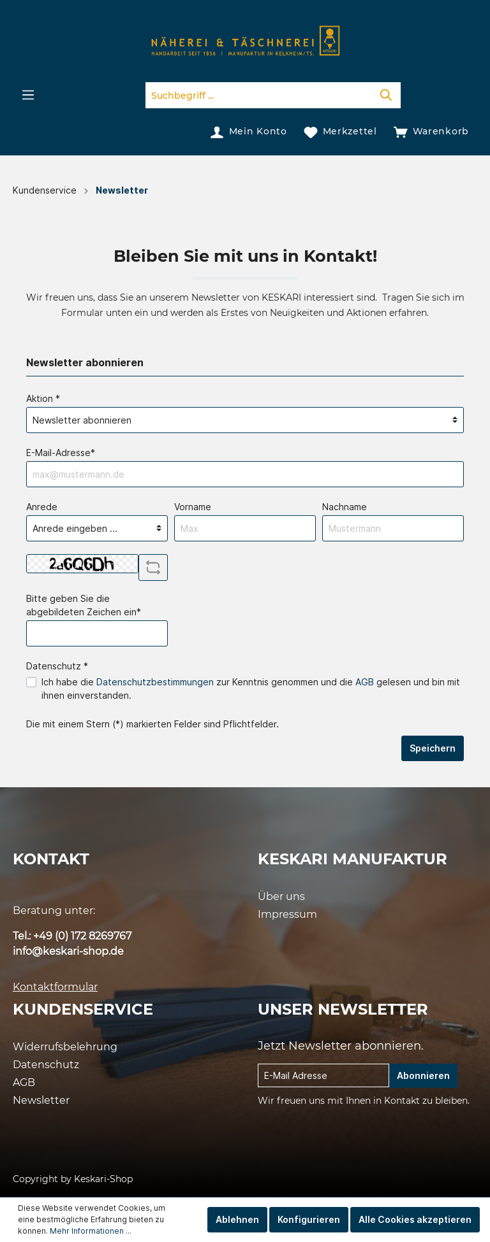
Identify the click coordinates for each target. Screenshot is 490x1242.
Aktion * (43, 398)
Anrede (41, 506)
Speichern (433, 748)
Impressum (287, 914)
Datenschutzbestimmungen (155, 681)
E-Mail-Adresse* (60, 452)
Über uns (281, 896)
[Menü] (28, 95)
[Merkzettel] (340, 131)
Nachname (344, 506)
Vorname (192, 506)
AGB (364, 681)
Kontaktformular (55, 987)
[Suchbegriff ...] (258, 95)
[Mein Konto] (248, 131)
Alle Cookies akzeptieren (415, 1219)
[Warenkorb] (431, 131)
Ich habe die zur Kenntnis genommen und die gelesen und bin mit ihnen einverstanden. (250, 688)
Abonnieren (423, 1075)
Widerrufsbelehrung (65, 1047)
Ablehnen (237, 1219)
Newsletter (41, 1100)
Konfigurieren (309, 1219)
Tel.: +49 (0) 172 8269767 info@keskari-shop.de (72, 943)
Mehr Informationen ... (90, 1231)
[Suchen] (386, 95)
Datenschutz (46, 1065)
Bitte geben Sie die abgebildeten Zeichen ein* (83, 605)
